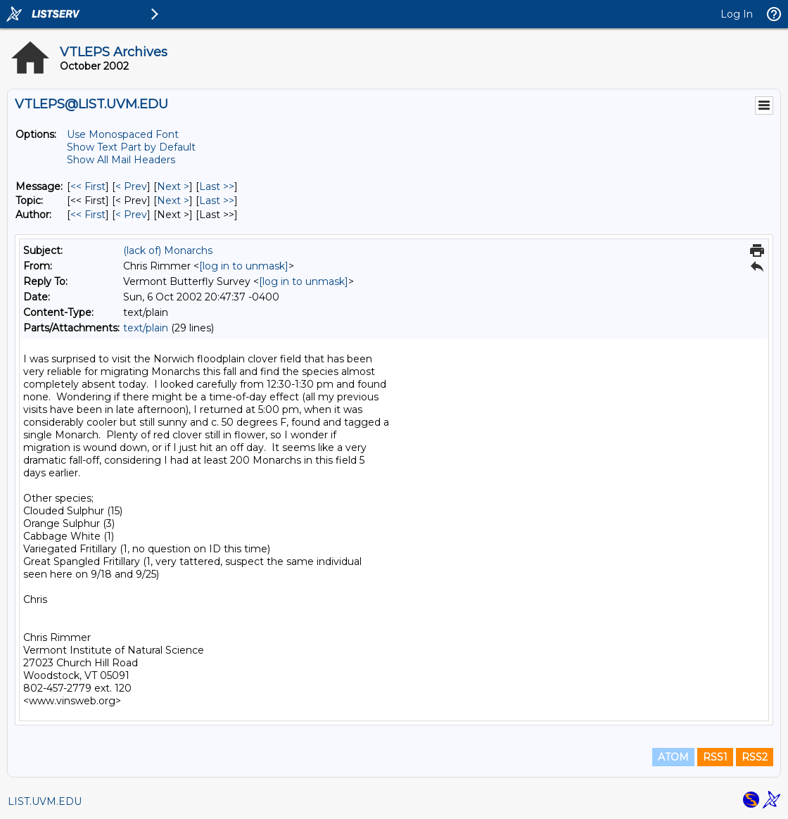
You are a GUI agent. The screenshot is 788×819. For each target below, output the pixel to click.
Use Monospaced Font (123, 134)
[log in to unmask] (243, 266)
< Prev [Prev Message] (131, 186)
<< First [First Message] (88, 186)
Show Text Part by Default (131, 147)
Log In (736, 14)
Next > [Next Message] (173, 186)
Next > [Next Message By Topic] (173, 200)
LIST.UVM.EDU (45, 801)
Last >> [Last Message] (216, 186)
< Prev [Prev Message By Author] (131, 214)
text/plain (145, 328)
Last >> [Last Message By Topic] (216, 200)
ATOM (673, 757)
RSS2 (755, 757)
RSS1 (715, 757)
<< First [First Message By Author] (88, 214)
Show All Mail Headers (121, 159)
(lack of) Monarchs (167, 250)
